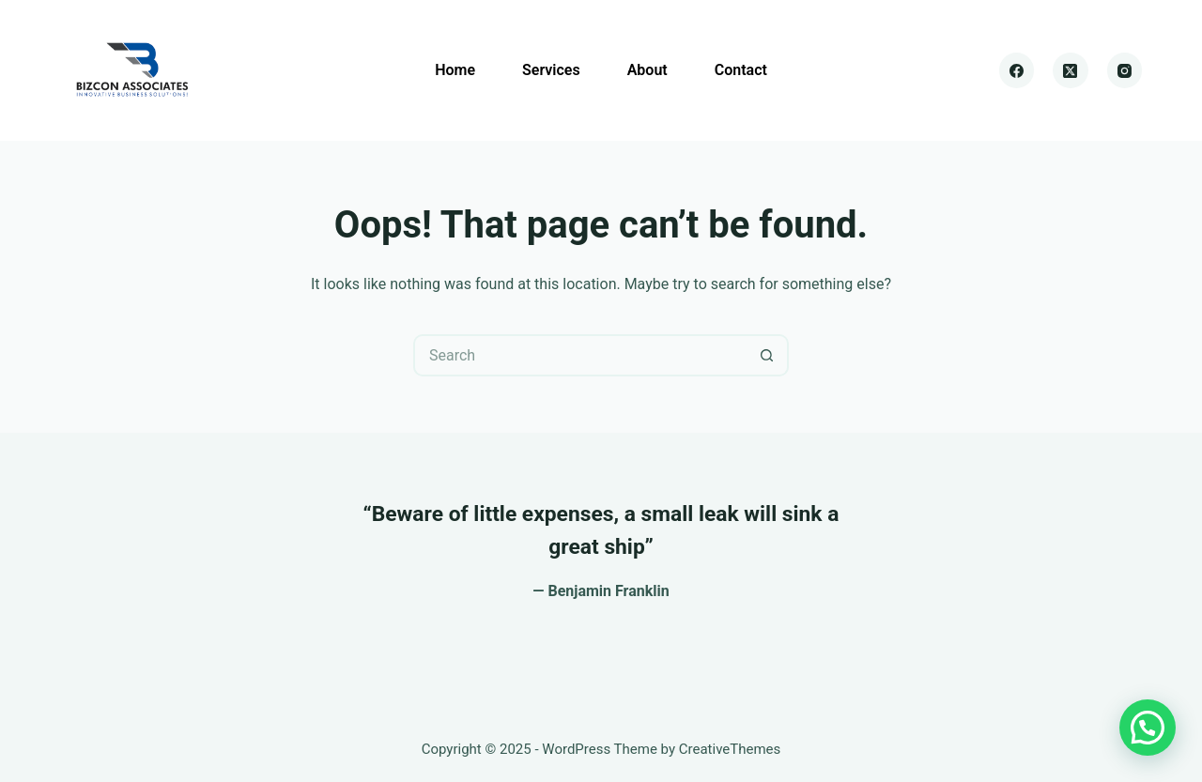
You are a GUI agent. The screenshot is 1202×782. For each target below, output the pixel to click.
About (647, 70)
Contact (741, 70)
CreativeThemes (730, 749)
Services (551, 70)
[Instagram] (1125, 70)
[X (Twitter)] (1070, 70)
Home (455, 70)
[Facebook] (1017, 70)
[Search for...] (580, 355)
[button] (1147, 727)
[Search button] (768, 355)
